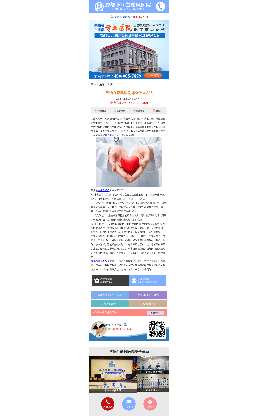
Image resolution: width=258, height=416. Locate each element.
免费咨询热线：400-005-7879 (129, 103)
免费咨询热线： (129, 17)
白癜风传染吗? (148, 303)
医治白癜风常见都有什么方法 (129, 93)
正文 (110, 84)
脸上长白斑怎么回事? (148, 295)
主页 (93, 84)
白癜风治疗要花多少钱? (110, 295)
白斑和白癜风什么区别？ (105, 312)
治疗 (101, 84)
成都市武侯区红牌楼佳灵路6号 (129, 99)
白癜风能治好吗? (109, 303)
